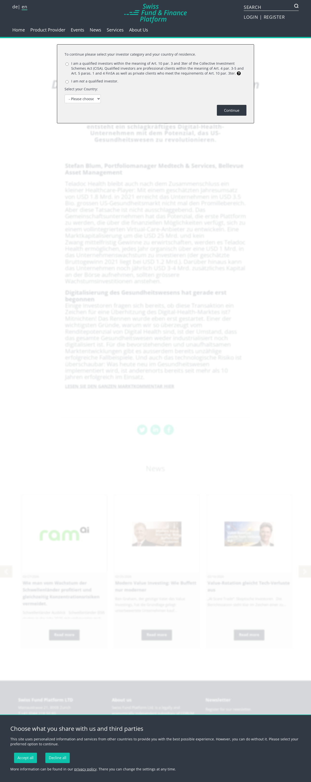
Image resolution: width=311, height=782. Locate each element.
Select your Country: (81, 89)
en (24, 7)
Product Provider (47, 30)
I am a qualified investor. (94, 81)
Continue (231, 110)
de (15, 7)
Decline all (57, 757)
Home (18, 30)
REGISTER (274, 17)
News (95, 30)
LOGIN (251, 17)
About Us (138, 30)
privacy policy (85, 769)
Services (115, 30)
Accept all (25, 757)
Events (77, 30)
